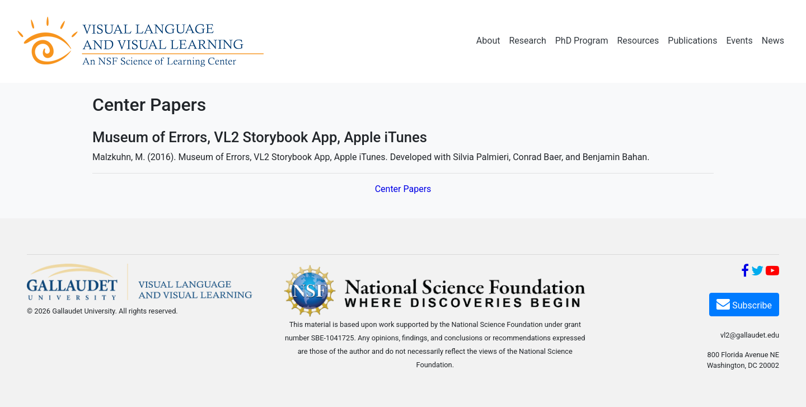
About (488, 40)
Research (527, 40)
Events (739, 40)
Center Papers (403, 189)
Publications (692, 40)
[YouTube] (772, 272)
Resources (638, 40)
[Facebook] (745, 272)
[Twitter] (757, 272)
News (773, 40)
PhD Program (581, 40)
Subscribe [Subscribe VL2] (744, 304)
